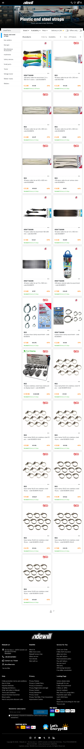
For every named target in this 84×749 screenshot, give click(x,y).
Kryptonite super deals (64, 695)
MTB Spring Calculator (64, 668)
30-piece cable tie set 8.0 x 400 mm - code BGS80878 (67, 130)
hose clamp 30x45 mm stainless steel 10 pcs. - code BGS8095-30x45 (67, 541)
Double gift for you (63, 683)
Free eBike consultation (64, 670)
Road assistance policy (64, 659)
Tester (6, 69)
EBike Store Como (34, 652)
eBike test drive (62, 654)
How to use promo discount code (12, 699)
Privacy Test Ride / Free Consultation (41, 697)
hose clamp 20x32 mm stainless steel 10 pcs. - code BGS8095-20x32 (67, 490)
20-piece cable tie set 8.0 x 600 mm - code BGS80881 (36, 181)
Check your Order (62, 650)
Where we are (33, 656)
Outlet (59, 699)
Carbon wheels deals (63, 681)
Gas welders (8, 40)
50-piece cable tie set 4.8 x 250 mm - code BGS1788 (67, 79)
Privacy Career (34, 695)
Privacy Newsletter (35, 693)
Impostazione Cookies (36, 699)
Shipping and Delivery (8, 688)
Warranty (60, 666)
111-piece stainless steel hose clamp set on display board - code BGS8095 (36, 387)
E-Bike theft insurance (64, 652)
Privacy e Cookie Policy (36, 683)
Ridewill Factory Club (35, 654)
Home (25, 16)
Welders (6, 84)
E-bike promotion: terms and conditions (14, 681)
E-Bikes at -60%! (62, 688)
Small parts (7, 64)
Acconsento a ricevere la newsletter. (29, 717)
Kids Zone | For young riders (65, 693)
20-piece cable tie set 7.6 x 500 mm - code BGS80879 (36, 284)
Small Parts (40, 16)
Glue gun (6, 45)
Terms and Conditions (9, 693)
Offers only (74, 31)
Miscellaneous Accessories (8, 50)
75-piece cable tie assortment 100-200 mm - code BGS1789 (36, 233)
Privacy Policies (34, 681)
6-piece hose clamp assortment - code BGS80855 (67, 336)
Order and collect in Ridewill (11, 690)
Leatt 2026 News (62, 697)
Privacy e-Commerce (35, 686)
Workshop (31, 16)
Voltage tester (8, 74)
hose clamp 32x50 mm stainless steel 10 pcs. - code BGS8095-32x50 (36, 592)
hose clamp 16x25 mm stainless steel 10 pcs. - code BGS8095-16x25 (36, 490)
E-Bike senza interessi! (64, 686)
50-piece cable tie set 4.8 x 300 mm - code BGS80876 (36, 130)
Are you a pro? (61, 663)
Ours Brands (33, 659)
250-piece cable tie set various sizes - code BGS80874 (67, 181)
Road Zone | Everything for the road (68, 702)
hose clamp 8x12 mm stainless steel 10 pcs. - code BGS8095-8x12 (67, 387)
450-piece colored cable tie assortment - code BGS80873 (67, 284)
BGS (56, 75)
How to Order (6, 683)
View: (65, 37)
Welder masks (8, 79)
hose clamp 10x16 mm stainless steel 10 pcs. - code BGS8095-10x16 (36, 438)
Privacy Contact (34, 690)
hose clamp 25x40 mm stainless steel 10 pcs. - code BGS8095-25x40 (36, 541)
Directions (8, 653)
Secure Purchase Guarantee (11, 695)
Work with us (33, 661)
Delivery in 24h (56, 31)
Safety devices (8, 59)
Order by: (44, 37)
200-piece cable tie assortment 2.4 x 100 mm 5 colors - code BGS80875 (35, 79)
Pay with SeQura (62, 656)
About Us (32, 650)
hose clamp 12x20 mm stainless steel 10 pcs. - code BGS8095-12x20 (67, 438)
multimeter (7, 55)
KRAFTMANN (28, 75)
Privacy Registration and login (38, 688)
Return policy (6, 697)
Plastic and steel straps (53, 16)
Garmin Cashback (62, 690)
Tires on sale (61, 704)
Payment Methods (8, 686)
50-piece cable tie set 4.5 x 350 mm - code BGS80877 (67, 233)
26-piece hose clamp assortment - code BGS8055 (36, 336)
